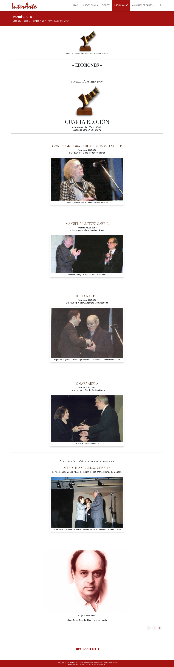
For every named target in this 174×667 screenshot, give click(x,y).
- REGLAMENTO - (87, 648)
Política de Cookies (110, 663)
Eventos (106, 5)
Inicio (75, 5)
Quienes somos (90, 5)
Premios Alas (121, 5)
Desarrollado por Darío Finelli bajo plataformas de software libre (87, 664)
